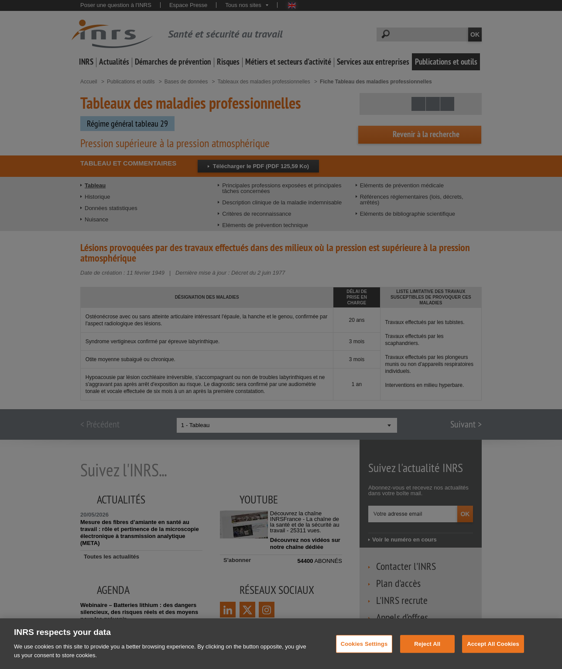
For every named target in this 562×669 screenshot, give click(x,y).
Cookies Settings (364, 655)
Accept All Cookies (493, 655)
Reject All (427, 655)
